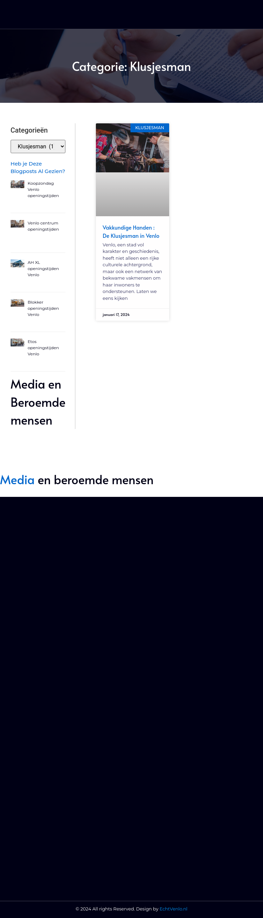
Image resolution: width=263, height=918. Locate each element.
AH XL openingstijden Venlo (43, 268)
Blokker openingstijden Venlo (43, 308)
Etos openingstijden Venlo (43, 347)
